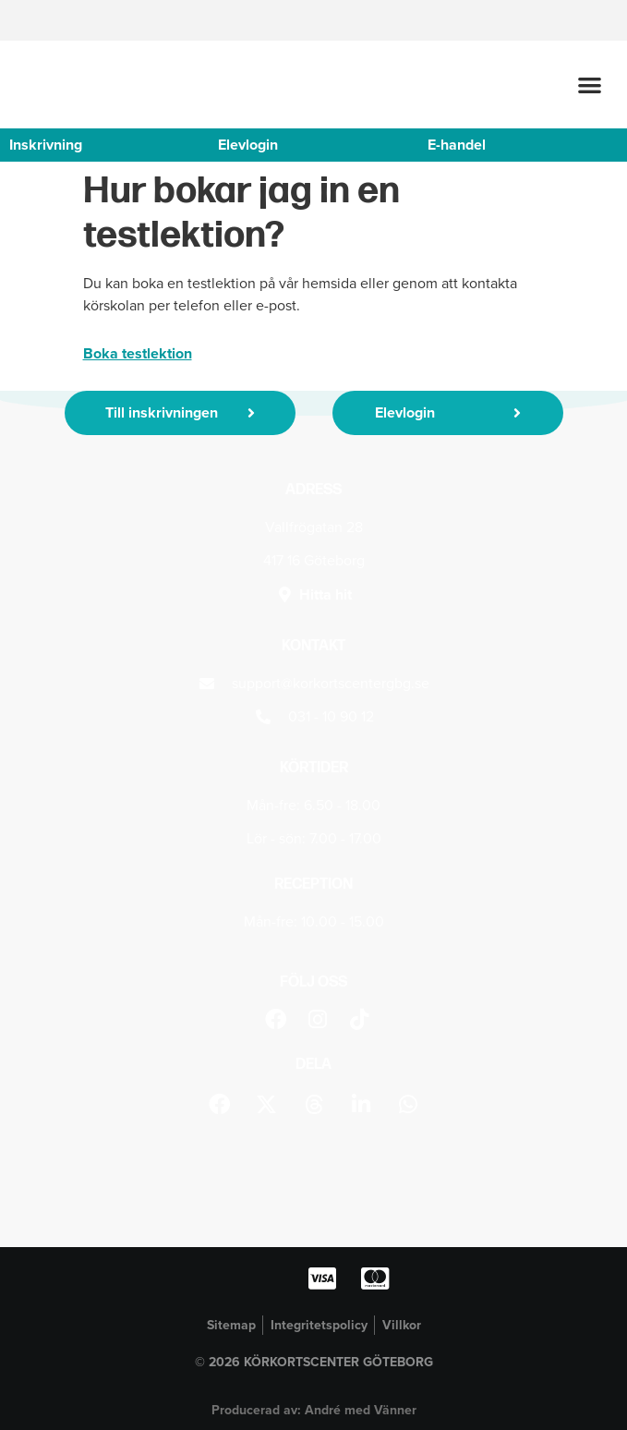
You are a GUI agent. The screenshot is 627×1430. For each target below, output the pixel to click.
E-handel (457, 144)
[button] (590, 85)
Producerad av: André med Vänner (313, 1409)
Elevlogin (248, 144)
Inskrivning (45, 144)
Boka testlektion (137, 353)
